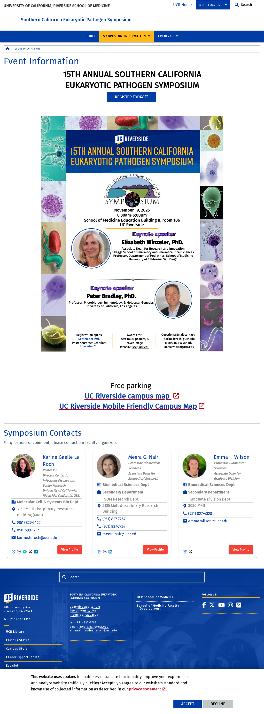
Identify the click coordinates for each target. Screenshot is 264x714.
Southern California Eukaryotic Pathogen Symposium (93, 19)
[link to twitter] (212, 604)
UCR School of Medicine (155, 597)
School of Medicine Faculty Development (158, 607)
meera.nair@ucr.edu (94, 626)
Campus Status (18, 640)
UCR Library (15, 631)
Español (12, 665)
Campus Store (17, 648)
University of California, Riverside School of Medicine (57, 5)
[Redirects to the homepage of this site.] (7, 48)
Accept (187, 704)
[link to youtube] (221, 604)
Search (246, 5)
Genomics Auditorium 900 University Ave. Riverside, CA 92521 (85, 610)
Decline (217, 704)
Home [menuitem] (90, 36)
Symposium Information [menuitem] (124, 36)
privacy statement (145, 689)
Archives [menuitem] (166, 36)
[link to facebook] (204, 604)
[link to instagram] (230, 604)
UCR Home (182, 4)
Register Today (129, 96)
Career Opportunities (22, 657)
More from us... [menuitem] (211, 5)
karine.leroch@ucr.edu (101, 630)
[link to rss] (239, 604)
